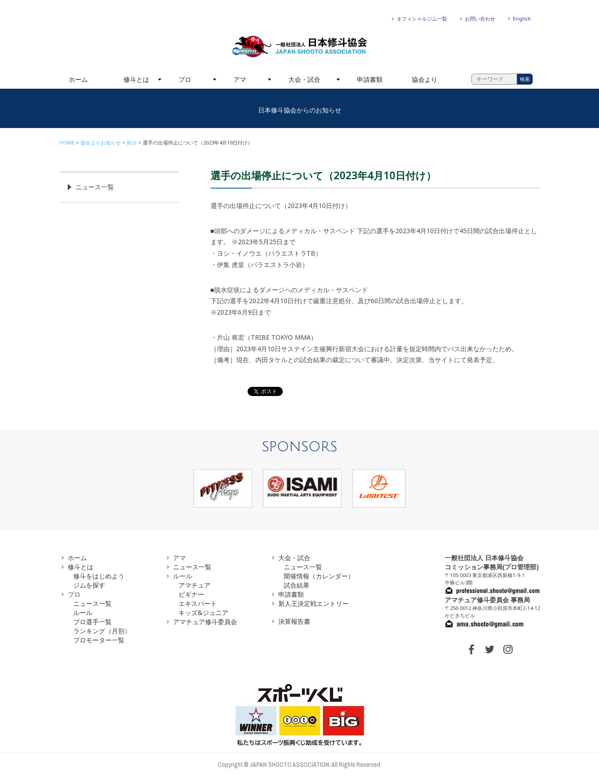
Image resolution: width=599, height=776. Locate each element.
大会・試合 (304, 79)
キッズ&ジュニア (203, 612)
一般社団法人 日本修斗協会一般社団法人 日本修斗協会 (300, 47)
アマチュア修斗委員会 (205, 621)
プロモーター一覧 (98, 640)
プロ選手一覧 (92, 621)
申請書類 (370, 79)
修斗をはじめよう (98, 576)
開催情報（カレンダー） (319, 576)
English (522, 18)
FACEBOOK (471, 649)
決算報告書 (294, 621)
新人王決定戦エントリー (313, 603)
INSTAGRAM (508, 649)
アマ (239, 79)
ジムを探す (89, 585)
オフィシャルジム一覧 (422, 18)
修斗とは (136, 79)
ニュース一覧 (95, 186)
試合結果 (296, 585)
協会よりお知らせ (101, 142)
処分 (132, 142)
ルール (82, 612)
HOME (67, 142)
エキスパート (197, 603)
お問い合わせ (480, 18)
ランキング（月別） (102, 630)
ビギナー (191, 594)
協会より (424, 79)
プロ (184, 79)
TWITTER (489, 649)
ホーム (78, 79)
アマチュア (194, 585)
